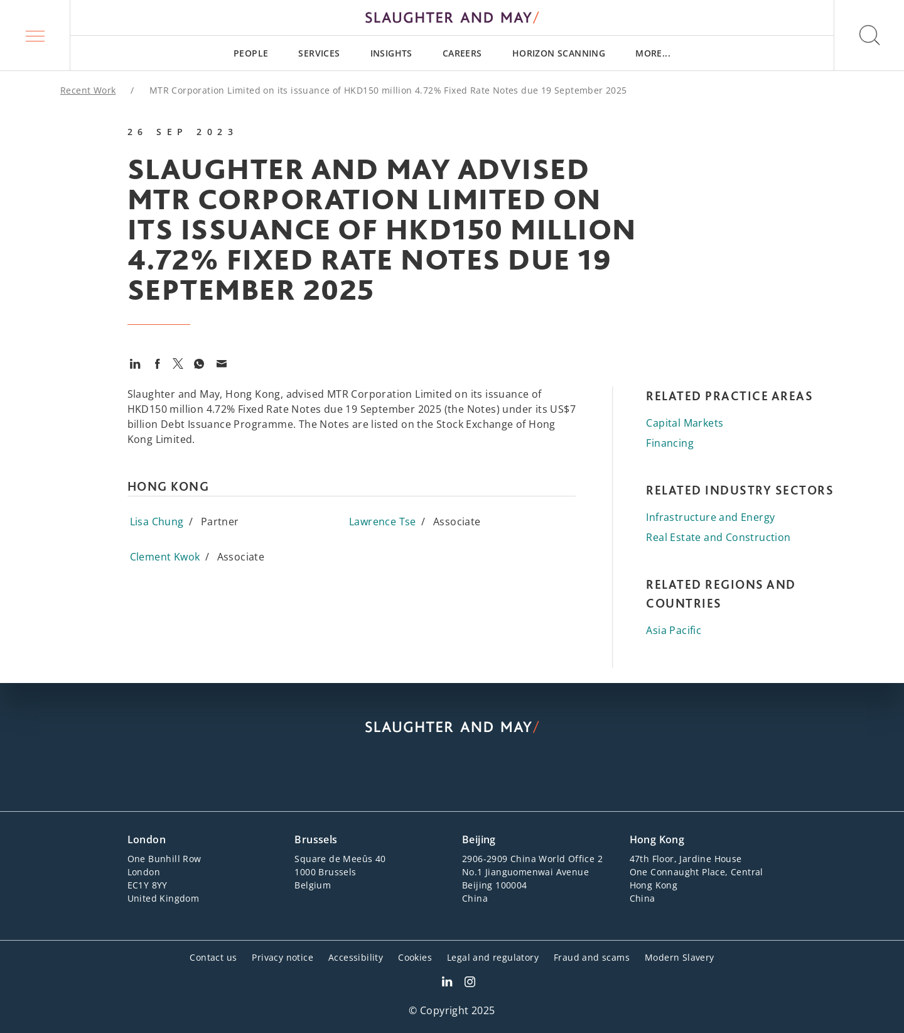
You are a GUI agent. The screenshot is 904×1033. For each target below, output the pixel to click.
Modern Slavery (679, 957)
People (251, 53)
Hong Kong (657, 839)
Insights (391, 53)
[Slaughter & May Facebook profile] (470, 983)
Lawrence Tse (382, 521)
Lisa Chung (157, 521)
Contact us (213, 957)
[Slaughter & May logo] (452, 17)
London (146, 839)
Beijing (479, 839)
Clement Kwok (165, 557)
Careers (462, 53)
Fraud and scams (592, 957)
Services (319, 53)
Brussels (315, 839)
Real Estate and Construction (718, 537)
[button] (35, 35)
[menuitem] (251, 53)
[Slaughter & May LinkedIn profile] (447, 983)
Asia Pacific (673, 630)
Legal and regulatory (493, 957)
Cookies (415, 957)
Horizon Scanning (558, 53)
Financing (670, 443)
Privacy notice (282, 957)
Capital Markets (684, 423)
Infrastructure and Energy (710, 517)
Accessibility (355, 957)
